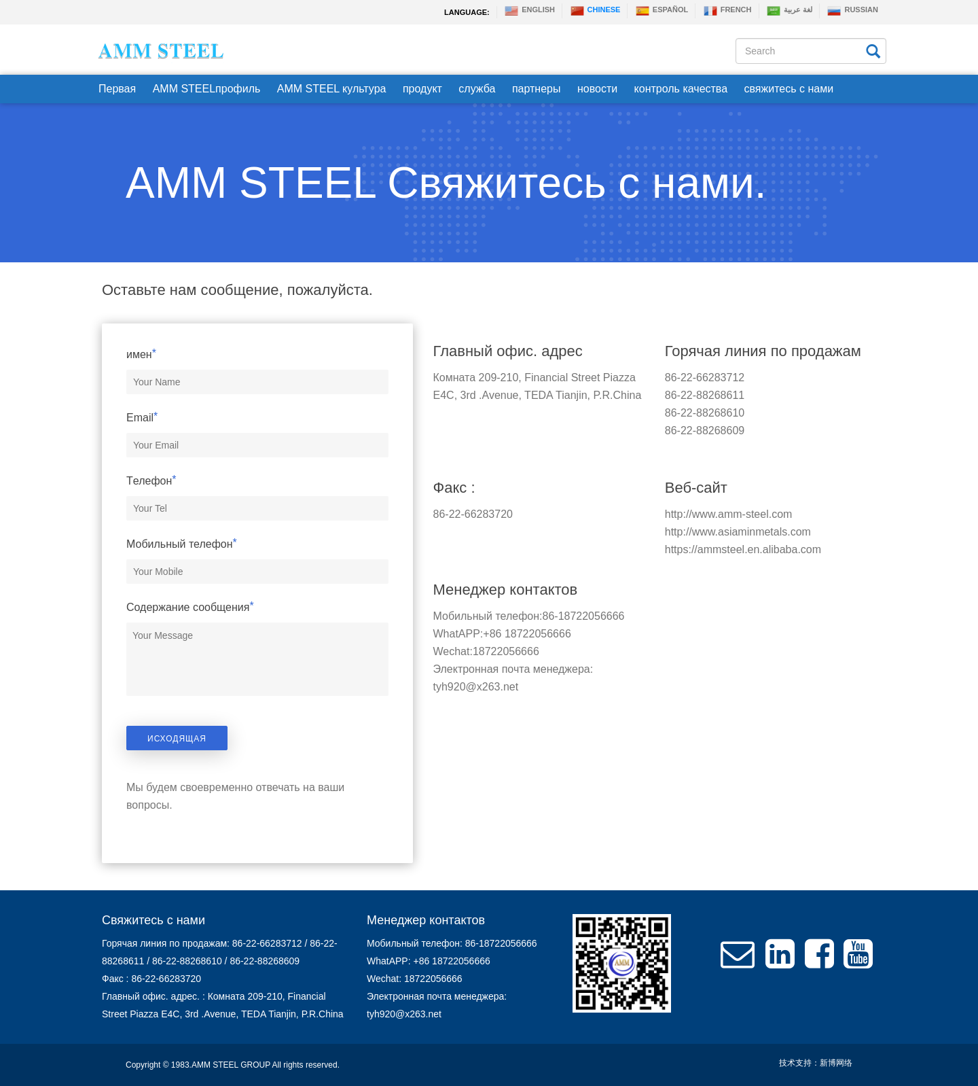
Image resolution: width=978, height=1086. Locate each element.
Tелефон (151, 480)
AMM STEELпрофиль (207, 88)
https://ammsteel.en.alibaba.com (743, 549)
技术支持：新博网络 (815, 1063)
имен (141, 354)
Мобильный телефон (181, 544)
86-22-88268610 (704, 413)
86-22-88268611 (704, 395)
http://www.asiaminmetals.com (738, 532)
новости (597, 88)
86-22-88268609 (704, 430)
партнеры (536, 88)
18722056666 (506, 651)
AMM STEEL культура (331, 88)
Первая (117, 88)
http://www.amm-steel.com (729, 514)
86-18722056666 (584, 616)
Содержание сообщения (190, 607)
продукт (422, 88)
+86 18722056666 (526, 634)
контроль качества (680, 88)
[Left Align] (872, 49)
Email (142, 417)
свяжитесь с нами (789, 88)
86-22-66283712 (704, 377)
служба (476, 88)
